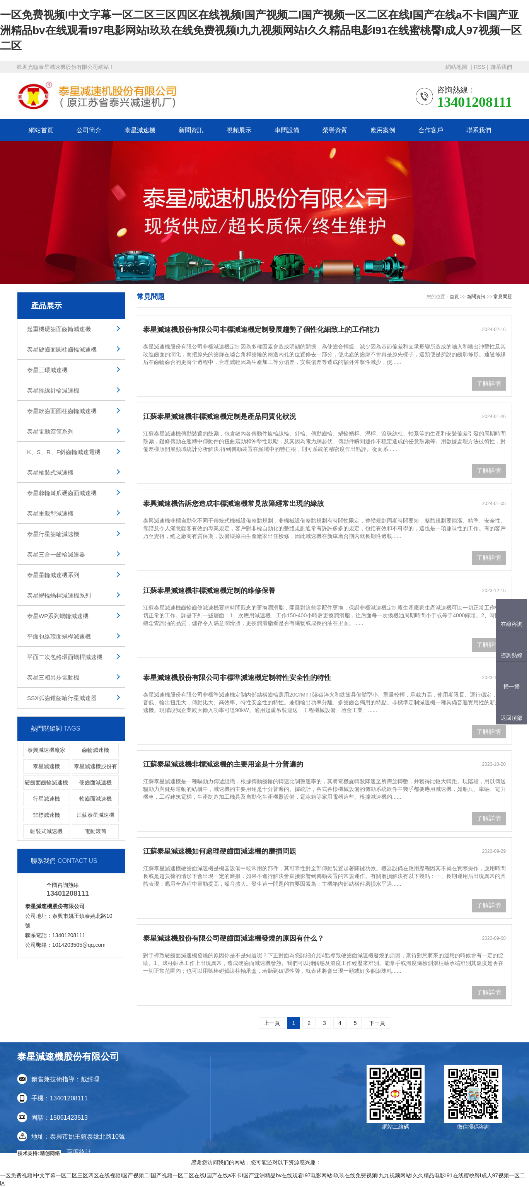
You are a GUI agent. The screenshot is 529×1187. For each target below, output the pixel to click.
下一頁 (377, 1023)
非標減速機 (46, 815)
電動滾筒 (95, 831)
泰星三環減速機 (47, 370)
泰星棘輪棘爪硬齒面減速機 (62, 493)
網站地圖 (457, 67)
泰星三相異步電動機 (53, 677)
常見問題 (502, 296)
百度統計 (79, 1152)
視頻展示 (239, 130)
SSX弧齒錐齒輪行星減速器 (62, 698)
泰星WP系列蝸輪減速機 (58, 616)
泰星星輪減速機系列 (53, 575)
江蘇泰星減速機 (95, 815)
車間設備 (287, 130)
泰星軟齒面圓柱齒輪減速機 (62, 411)
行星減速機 (46, 799)
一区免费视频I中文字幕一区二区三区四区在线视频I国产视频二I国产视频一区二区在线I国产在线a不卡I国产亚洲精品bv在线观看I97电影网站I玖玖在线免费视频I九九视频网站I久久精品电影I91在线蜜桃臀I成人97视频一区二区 (261, 30)
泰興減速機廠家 (46, 750)
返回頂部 (511, 718)
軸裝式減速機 (46, 831)
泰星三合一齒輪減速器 (56, 554)
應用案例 (382, 130)
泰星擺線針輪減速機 (53, 390)
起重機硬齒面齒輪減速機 (59, 329)
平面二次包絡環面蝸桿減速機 (64, 657)
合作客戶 (430, 130)
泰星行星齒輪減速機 (53, 534)
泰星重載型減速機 (50, 513)
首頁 (454, 296)
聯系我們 (501, 67)
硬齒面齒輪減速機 (46, 782)
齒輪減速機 (95, 750)
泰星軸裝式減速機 (50, 472)
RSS (479, 67)
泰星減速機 (140, 130)
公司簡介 (89, 130)
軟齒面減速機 (95, 799)
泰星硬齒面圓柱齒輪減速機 (62, 349)
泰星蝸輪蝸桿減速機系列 (59, 595)
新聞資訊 (191, 130)
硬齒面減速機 (95, 782)
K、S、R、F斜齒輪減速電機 (64, 452)
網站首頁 (41, 130)
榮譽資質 (335, 130)
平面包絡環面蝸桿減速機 (59, 636)
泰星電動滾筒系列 (50, 431)
